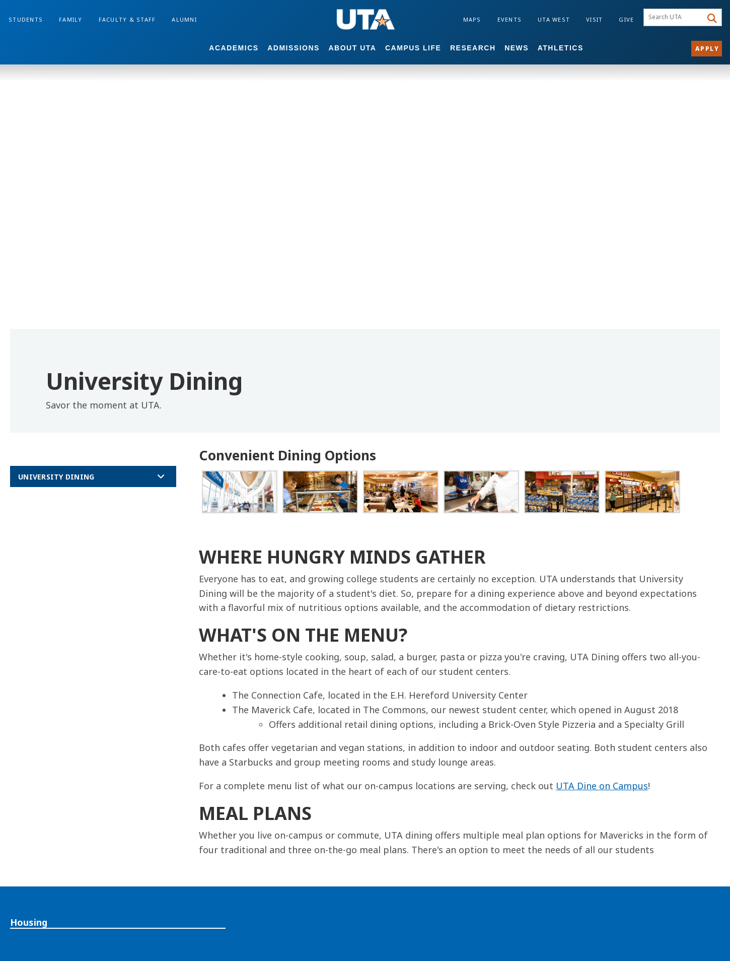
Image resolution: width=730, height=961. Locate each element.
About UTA (353, 48)
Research (473, 48)
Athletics (560, 48)
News (516, 48)
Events (509, 19)
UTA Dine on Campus (602, 786)
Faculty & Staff (127, 19)
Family (71, 19)
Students (26, 19)
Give (626, 19)
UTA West (554, 19)
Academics (233, 48)
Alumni (184, 19)
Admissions (293, 48)
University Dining (56, 477)
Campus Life (413, 48)
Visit (594, 19)
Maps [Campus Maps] (472, 19)
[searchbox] (674, 17)
